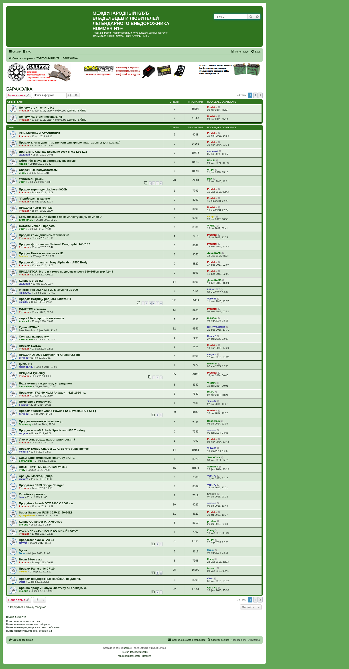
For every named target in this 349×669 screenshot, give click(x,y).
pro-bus (23, 524)
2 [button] (255, 95)
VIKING (23, 182)
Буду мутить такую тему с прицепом (45, 383)
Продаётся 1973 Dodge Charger (41, 485)
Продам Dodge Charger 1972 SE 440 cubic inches (54, 448)
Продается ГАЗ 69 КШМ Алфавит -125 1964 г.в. (52, 392)
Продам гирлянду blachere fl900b (43, 189)
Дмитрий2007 (27, 515)
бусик (23, 550)
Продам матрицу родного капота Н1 (45, 299)
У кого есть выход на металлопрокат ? (47, 439)
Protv (22, 470)
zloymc (23, 543)
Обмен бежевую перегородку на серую (47, 160)
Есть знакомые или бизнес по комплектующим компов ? (60, 216)
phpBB (127, 648)
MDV (210, 178)
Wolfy (210, 392)
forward (211, 568)
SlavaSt (23, 404)
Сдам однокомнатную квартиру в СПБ (47, 457)
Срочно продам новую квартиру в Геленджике (53, 588)
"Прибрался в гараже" (35, 198)
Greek (210, 550)
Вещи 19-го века (30, 559)
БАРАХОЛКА (19, 89)
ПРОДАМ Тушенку (32, 373)
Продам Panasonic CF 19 (37, 568)
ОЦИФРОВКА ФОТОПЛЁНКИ (39, 133)
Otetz (22, 581)
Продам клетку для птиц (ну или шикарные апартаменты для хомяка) (69, 142)
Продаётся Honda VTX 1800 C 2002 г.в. (46, 503)
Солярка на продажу (34, 336)
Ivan (21, 497)
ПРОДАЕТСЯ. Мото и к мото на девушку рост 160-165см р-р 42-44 (66, 271)
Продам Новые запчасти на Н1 (41, 253)
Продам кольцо (30, 345)
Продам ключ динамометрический (44, 235)
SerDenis (212, 466)
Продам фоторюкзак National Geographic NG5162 (54, 244)
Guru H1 (212, 587)
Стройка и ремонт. (32, 494)
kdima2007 (25, 292)
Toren (22, 553)
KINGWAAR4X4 (216, 327)
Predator (24, 110)
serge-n (23, 357)
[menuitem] (26, 51)
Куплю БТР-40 (29, 327)
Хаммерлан (26, 339)
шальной (24, 154)
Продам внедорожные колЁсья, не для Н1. (50, 578)
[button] (260, 95)
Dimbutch (24, 256)
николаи (212, 318)
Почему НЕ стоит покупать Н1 (40, 116)
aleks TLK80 (26, 367)
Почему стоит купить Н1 (36, 107)
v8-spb (211, 216)
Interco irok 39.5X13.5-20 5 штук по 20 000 (48, 289)
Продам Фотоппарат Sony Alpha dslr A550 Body (53, 262)
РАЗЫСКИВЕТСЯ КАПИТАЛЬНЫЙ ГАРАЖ (48, 530)
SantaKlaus (25, 386)
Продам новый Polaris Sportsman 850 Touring (52, 430)
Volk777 (23, 479)
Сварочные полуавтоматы (38, 170)
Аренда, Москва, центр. (36, 476)
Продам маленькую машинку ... (42, 421)
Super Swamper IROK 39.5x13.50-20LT (45, 512)
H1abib (23, 163)
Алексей (24, 321)
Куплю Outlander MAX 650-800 (40, 521)
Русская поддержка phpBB (134, 652)
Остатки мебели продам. (37, 226)
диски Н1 (25, 364)
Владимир (25, 424)
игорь (22, 173)
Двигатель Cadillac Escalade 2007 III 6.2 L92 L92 (53, 151)
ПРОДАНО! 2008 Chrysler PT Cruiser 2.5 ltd (49, 354)
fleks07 (23, 571)
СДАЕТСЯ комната (32, 309)
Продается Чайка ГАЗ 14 (36, 540)
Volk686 (23, 302)
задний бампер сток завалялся (41, 318)
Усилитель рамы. (31, 179)
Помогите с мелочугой (35, 401)
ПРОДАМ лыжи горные (36, 207)
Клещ (210, 530)
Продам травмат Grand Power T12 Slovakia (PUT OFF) (57, 410)
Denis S (211, 336)
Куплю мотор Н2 (31, 280)
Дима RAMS (26, 219)
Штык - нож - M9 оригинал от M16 (43, 467)
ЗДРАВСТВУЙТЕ (76, 110)
